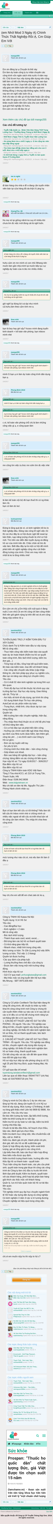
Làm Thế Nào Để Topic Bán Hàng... (25, 1302)
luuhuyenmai (16, 519)
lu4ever (14, 153)
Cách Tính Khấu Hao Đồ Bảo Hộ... (24, 1418)
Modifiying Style (6, 1508)
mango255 (15, 56)
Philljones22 (17, 1316)
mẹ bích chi (16, 139)
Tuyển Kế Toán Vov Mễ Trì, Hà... (24, 1308)
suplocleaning (17, 1335)
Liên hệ (42, 1508)
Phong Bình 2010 (18, 390)
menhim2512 (16, 630)
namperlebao (17, 1414)
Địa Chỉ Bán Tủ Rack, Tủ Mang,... (24, 1327)
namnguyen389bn (19, 1389)
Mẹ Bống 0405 (17, 134)
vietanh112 (17, 1368)
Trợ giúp (49, 1508)
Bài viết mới (18, 16)
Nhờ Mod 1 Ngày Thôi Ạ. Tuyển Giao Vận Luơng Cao (25, 137)
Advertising (35, 1508)
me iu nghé (15, 176)
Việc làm (44, 134)
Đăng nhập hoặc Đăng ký (40, 2)
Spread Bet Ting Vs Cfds (21, 1315)
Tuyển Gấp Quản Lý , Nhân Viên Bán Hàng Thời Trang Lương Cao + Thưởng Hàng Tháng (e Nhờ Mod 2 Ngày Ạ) (26, 131)
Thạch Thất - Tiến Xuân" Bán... (23, 1360)
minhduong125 (17, 146)
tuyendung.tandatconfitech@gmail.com (21, 1073)
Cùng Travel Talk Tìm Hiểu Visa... (24, 1406)
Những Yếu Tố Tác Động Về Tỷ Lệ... (25, 1412)
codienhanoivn (18, 1329)
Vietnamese (17, 1508)
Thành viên (28, 12)
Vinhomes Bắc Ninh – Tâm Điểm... (24, 1387)
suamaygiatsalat (18, 1350)
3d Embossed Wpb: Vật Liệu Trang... (25, 1366)
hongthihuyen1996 (19, 1408)
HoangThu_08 (16, 211)
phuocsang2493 (18, 1323)
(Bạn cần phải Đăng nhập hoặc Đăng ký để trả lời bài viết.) (32, 1268)
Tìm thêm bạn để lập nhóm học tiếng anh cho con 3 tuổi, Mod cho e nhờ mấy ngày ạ (24, 149)
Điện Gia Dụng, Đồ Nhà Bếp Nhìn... (25, 1296)
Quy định (49, 1511)
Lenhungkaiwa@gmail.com (33, 975)
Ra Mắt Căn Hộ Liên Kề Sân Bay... (24, 1321)
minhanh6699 (17, 1310)
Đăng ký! (26, 1279)
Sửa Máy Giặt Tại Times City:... (23, 1348)
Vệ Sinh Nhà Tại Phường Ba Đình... (25, 1333)
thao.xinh (15, 319)
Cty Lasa (16, 1420)
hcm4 (15, 1304)
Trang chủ (6, 12)
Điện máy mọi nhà (19, 1298)
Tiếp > (10, 46)
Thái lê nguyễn (18, 1356)
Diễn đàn (17, 13)
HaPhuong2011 (18, 159)
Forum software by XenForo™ (10, 1511)
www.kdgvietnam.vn (18, 783)
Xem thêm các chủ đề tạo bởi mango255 (24, 119)
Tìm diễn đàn (6, 16)
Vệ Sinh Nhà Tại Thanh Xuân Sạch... (25, 1400)
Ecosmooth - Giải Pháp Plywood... (24, 1354)
